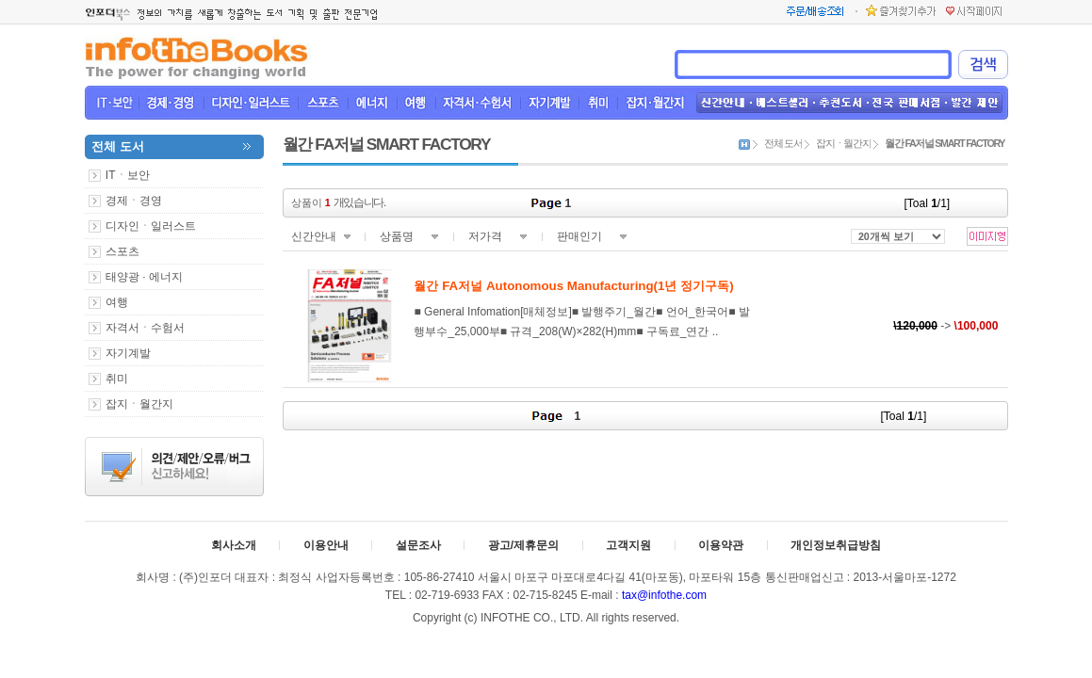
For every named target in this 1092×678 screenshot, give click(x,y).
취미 (117, 378)
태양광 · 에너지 (144, 276)
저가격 (485, 236)
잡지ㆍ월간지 (139, 404)
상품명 (397, 236)
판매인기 (579, 236)
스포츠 (122, 251)
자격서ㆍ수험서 (145, 327)
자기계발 (128, 353)
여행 (117, 302)
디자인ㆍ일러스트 (151, 226)
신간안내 (313, 236)
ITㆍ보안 (128, 175)
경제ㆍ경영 (134, 200)
